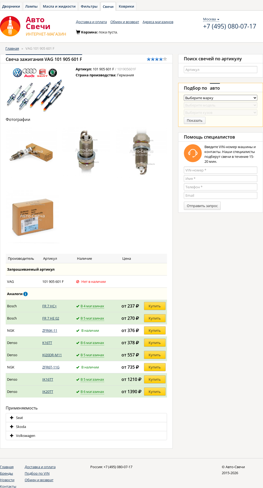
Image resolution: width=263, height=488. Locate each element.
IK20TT (47, 391)
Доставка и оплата (91, 21)
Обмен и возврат (124, 21)
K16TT (47, 342)
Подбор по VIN (37, 473)
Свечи (108, 6)
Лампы (31, 6)
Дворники (11, 6)
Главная (12, 48)
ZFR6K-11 (49, 330)
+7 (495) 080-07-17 (229, 26)
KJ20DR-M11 (52, 354)
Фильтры (89, 6)
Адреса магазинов (158, 21)
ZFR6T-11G (50, 367)
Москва (211, 19)
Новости (7, 479)
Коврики (126, 6)
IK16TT (47, 379)
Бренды (6, 473)
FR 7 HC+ (49, 306)
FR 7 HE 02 (50, 318)
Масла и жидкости (59, 6)
